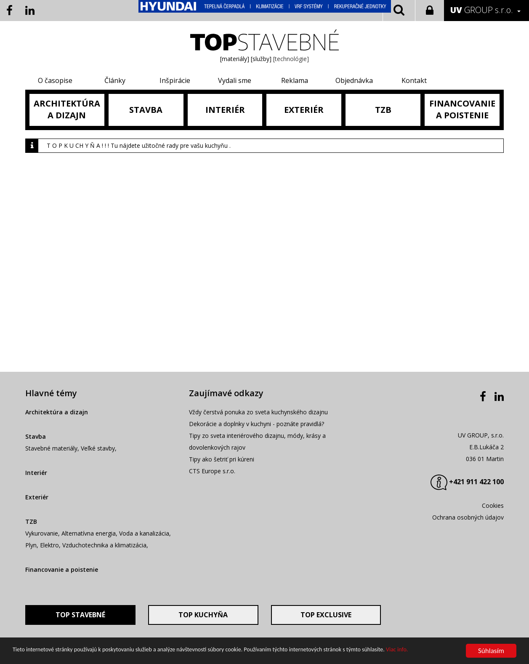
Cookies (493, 505)
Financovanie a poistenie (61, 569)
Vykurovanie (41, 533)
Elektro (49, 545)
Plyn (31, 545)
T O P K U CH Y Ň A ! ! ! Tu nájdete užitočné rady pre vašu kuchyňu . (139, 145)
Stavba (35, 436)
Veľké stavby (98, 448)
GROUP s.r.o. (481, 10)
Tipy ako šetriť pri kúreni (221, 459)
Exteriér (36, 497)
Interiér (36, 473)
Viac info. (397, 650)
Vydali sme (234, 80)
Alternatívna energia (88, 533)
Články (114, 80)
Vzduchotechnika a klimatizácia (104, 545)
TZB (31, 521)
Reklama (294, 80)
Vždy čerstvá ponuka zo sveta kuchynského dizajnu (258, 412)
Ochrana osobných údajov (468, 517)
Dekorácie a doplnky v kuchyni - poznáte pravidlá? (256, 424)
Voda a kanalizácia (144, 533)
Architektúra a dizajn (56, 412)
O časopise (55, 80)
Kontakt (414, 80)
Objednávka (354, 80)
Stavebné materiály (51, 448)
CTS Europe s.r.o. (212, 471)
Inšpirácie (174, 80)
